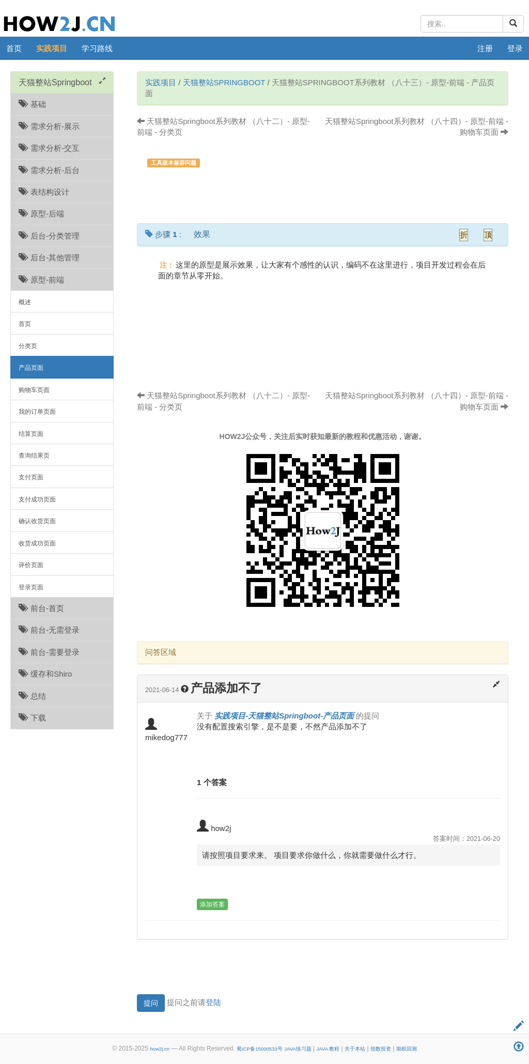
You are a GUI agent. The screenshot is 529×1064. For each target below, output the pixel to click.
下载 (32, 717)
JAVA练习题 (298, 1049)
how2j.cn (159, 1049)
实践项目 (51, 48)
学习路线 (97, 48)
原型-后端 (41, 213)
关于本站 (355, 1049)
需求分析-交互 (49, 148)
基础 (32, 104)
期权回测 (406, 1049)
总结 (32, 696)
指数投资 (380, 1049)
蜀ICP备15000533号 (260, 1049)
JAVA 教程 (328, 1049)
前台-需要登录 (49, 652)
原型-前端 (41, 279)
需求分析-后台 (49, 170)
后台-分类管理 (49, 235)
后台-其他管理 (49, 257)
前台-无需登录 (49, 629)
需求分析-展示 (49, 126)
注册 (485, 48)
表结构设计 (44, 191)
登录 (515, 48)
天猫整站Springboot (224, 82)
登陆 (213, 1002)
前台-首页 (41, 608)
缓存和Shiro (45, 673)
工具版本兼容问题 (173, 163)
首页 (14, 48)
